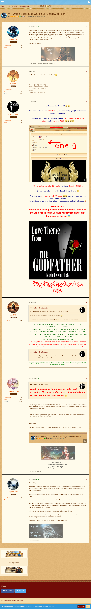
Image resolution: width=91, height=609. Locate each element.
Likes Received (7, 45)
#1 (86, 26)
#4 (86, 302)
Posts (5, 47)
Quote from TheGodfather (39, 308)
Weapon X (31, 16)
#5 (86, 379)
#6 (86, 479)
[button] (2, 2)
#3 (86, 102)
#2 (86, 71)
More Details (81, 606)
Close (87, 606)
